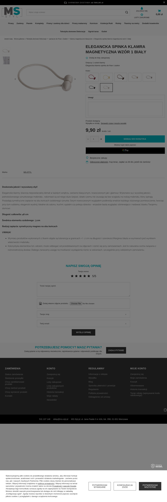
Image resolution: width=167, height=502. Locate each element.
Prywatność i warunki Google (64, 486)
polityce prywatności (46, 483)
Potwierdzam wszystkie (150, 486)
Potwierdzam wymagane (99, 486)
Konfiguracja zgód (125, 486)
